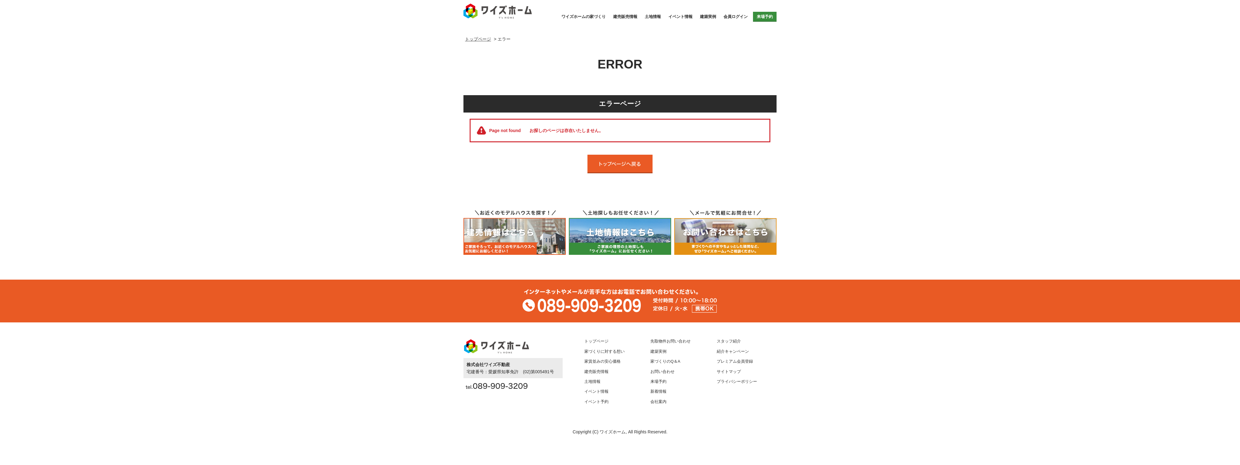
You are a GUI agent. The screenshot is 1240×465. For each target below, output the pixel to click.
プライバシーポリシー (737, 381)
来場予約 (765, 16)
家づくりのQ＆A (665, 361)
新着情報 (658, 391)
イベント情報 (680, 16)
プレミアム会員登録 (735, 361)
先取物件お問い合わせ (670, 341)
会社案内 (658, 402)
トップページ (596, 341)
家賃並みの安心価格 (602, 361)
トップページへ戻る (620, 164)
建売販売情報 (625, 16)
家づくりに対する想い (604, 351)
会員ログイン (736, 16)
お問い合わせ (662, 372)
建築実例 (708, 16)
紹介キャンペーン (733, 351)
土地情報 (653, 16)
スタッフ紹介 (729, 341)
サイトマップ (729, 372)
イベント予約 (596, 402)
